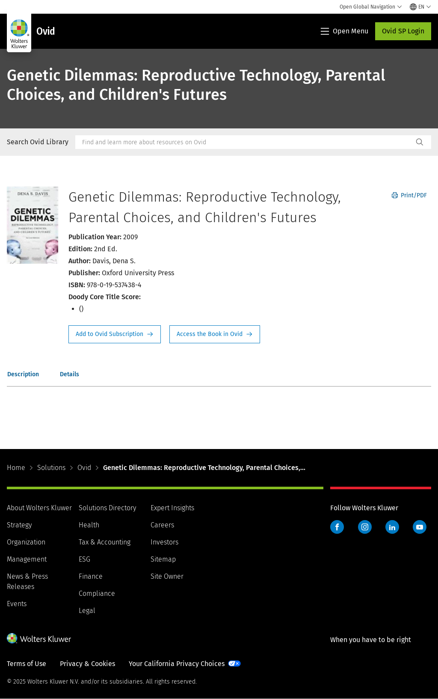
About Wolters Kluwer (39, 508)
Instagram (365, 527)
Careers (162, 525)
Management (27, 559)
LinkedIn (392, 527)
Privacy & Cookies (87, 664)
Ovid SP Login (403, 31)
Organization (26, 542)
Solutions (51, 468)
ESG (84, 559)
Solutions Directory (107, 508)
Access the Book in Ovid (215, 334)
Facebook (337, 527)
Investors (164, 542)
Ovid (84, 468)
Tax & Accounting (104, 542)
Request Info (114, 334)
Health (89, 525)
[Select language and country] (420, 7)
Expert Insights (172, 508)
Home (16, 468)
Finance (91, 576)
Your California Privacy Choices (177, 664)
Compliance (97, 593)
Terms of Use (26, 664)
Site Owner (167, 576)
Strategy (19, 525)
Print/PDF (409, 195)
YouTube (419, 527)
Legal (87, 611)
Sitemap (163, 559)
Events (17, 604)
